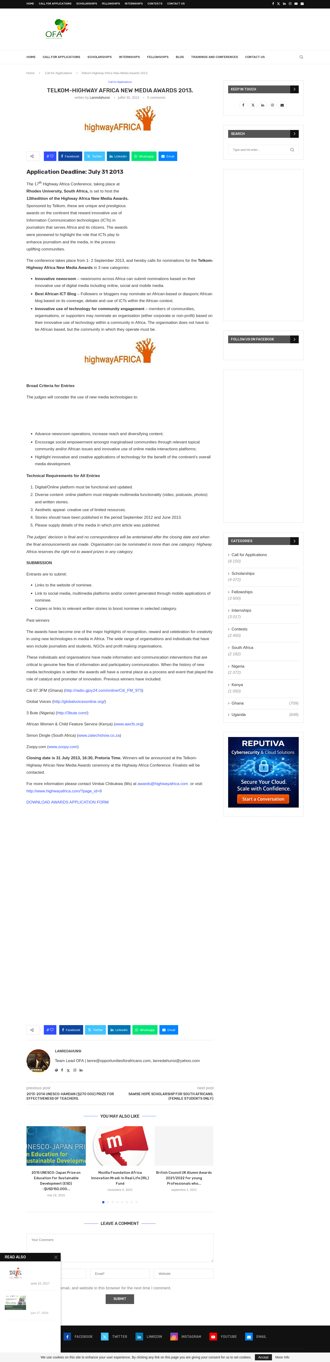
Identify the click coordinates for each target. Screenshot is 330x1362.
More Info (282, 1357)
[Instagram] (290, 4)
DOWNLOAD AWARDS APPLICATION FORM (68, 801)
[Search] (301, 56)
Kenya (237, 684)
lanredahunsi (100, 97)
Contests (155, 3)
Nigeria (238, 665)
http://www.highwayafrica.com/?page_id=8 (64, 790)
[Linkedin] (284, 4)
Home (30, 3)
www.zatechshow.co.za (99, 734)
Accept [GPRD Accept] (263, 1357)
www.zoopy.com (63, 746)
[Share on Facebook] (70, 155)
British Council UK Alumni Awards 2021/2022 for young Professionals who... (184, 1177)
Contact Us (176, 3)
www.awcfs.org (128, 723)
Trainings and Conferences (214, 56)
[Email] (302, 4)
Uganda (265, 714)
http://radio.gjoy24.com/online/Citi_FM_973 (103, 690)
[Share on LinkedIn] (118, 155)
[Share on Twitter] (94, 155)
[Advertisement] (217, 27)
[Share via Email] (167, 155)
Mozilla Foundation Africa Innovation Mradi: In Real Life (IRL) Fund (120, 1177)
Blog (180, 56)
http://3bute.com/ (72, 712)
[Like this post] (52, 155)
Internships (134, 3)
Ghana (265, 703)
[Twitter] (278, 4)
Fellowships (111, 3)
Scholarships (86, 3)
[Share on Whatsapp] (144, 155)
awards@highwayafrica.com (163, 783)
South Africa (242, 647)
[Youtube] (296, 4)
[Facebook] (273, 4)
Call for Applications (55, 3)
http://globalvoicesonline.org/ (79, 701)
